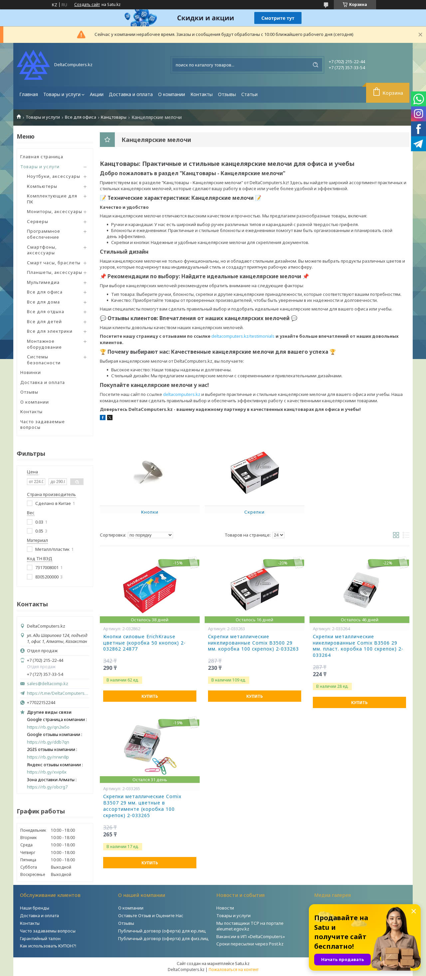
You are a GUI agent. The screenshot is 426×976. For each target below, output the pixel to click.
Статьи (249, 94)
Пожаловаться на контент (234, 969)
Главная (28, 94)
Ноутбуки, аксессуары (53, 176)
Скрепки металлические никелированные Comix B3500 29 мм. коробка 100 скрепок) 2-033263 (253, 643)
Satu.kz (242, 963)
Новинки (30, 372)
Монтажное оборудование (44, 344)
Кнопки (149, 512)
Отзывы (227, 94)
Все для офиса (80, 117)
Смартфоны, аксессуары (42, 250)
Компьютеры (42, 186)
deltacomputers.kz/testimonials (243, 336)
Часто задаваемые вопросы (42, 424)
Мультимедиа (43, 282)
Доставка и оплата (131, 94)
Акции (97, 94)
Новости (225, 908)
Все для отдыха (45, 311)
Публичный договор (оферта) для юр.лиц (162, 931)
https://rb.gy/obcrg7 (47, 787)
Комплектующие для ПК (52, 199)
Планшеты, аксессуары (54, 272)
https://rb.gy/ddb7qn (48, 742)
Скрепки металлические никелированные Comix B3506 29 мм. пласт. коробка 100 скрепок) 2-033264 (358, 646)
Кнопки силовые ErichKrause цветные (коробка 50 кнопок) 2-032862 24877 (144, 643)
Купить (149, 696)
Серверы (37, 221)
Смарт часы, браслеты (54, 263)
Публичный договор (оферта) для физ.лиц (163, 938)
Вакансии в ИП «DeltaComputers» (250, 936)
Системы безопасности (44, 360)
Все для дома (43, 302)
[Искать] (315, 64)
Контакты (201, 94)
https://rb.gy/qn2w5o (48, 727)
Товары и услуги (62, 94)
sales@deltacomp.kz (47, 683)
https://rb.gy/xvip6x (47, 772)
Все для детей (44, 321)
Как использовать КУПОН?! (48, 946)
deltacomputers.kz (181, 394)
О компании (171, 94)
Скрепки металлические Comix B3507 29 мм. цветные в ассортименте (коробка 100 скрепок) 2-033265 (142, 805)
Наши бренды (34, 908)
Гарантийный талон (40, 938)
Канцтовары (113, 117)
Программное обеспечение (43, 234)
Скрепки (254, 512)
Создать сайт (87, 4)
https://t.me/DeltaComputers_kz (58, 693)
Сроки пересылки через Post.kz (250, 944)
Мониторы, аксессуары (54, 211)
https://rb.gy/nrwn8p (48, 757)
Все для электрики (50, 331)
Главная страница (41, 157)
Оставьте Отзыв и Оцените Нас (150, 915)
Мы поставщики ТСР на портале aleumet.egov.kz (250, 926)
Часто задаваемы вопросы (48, 931)
